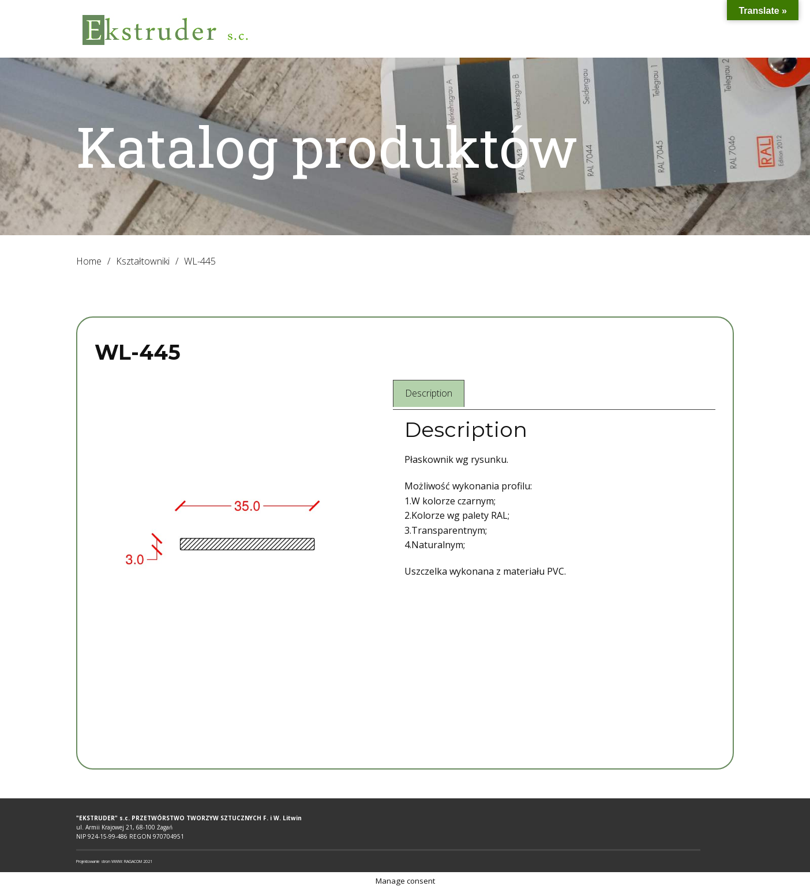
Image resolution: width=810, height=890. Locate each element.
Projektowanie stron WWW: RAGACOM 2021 (114, 861)
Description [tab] (428, 393)
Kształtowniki (143, 261)
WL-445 (138, 352)
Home (89, 261)
